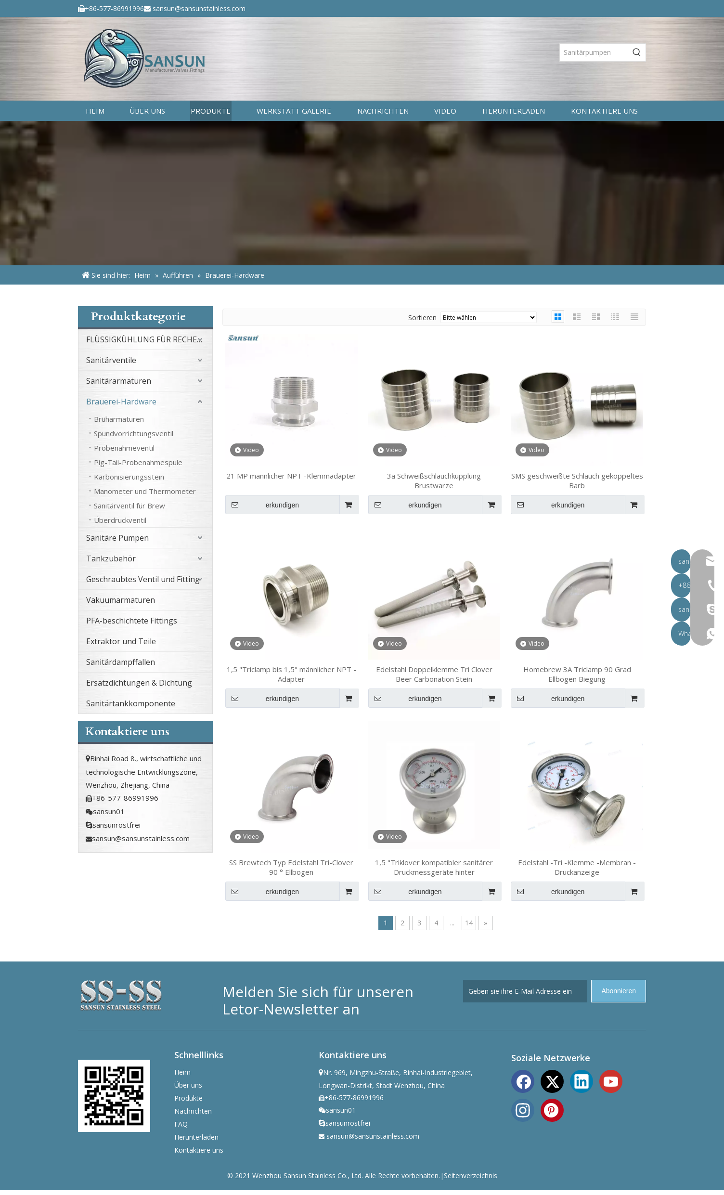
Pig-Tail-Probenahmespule (138, 462)
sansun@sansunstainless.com (199, 8)
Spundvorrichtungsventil (133, 433)
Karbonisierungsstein (129, 476)
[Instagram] (522, 1109)
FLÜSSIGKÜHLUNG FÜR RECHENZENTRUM (149, 339)
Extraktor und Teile (121, 641)
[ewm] (114, 1096)
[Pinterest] (552, 1109)
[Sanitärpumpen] (594, 52)
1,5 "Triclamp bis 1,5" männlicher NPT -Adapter (291, 674)
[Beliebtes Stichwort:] (637, 52)
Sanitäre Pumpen (117, 538)
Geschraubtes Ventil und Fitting (143, 579)
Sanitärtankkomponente (130, 703)
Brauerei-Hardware (121, 401)
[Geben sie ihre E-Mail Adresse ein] (525, 991)
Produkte (188, 1098)
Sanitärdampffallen (120, 662)
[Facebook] (522, 1080)
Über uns (188, 1085)
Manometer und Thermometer (145, 491)
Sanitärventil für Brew (129, 505)
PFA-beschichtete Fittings (131, 620)
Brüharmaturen (119, 419)
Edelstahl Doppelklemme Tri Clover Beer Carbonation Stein (434, 674)
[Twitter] (552, 1080)
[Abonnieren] (618, 991)
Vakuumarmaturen (120, 600)
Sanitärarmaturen (118, 381)
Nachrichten (193, 1111)
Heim (182, 1072)
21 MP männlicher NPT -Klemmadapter (291, 476)
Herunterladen (196, 1137)
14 (469, 922)
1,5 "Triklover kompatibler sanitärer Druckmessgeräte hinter (434, 867)
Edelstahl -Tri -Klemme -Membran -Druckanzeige (577, 867)
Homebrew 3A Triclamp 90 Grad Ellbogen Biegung (577, 674)
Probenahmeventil (124, 448)
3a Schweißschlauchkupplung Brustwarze (434, 480)
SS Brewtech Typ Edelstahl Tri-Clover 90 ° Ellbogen (291, 867)
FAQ (181, 1124)
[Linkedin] (581, 1080)
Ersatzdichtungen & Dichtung (139, 682)
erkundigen (262, 504)
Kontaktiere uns (198, 1150)
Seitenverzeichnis (470, 1175)
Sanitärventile (111, 360)
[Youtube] (610, 1080)
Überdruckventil (120, 520)
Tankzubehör (111, 558)
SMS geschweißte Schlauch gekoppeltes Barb (577, 480)
